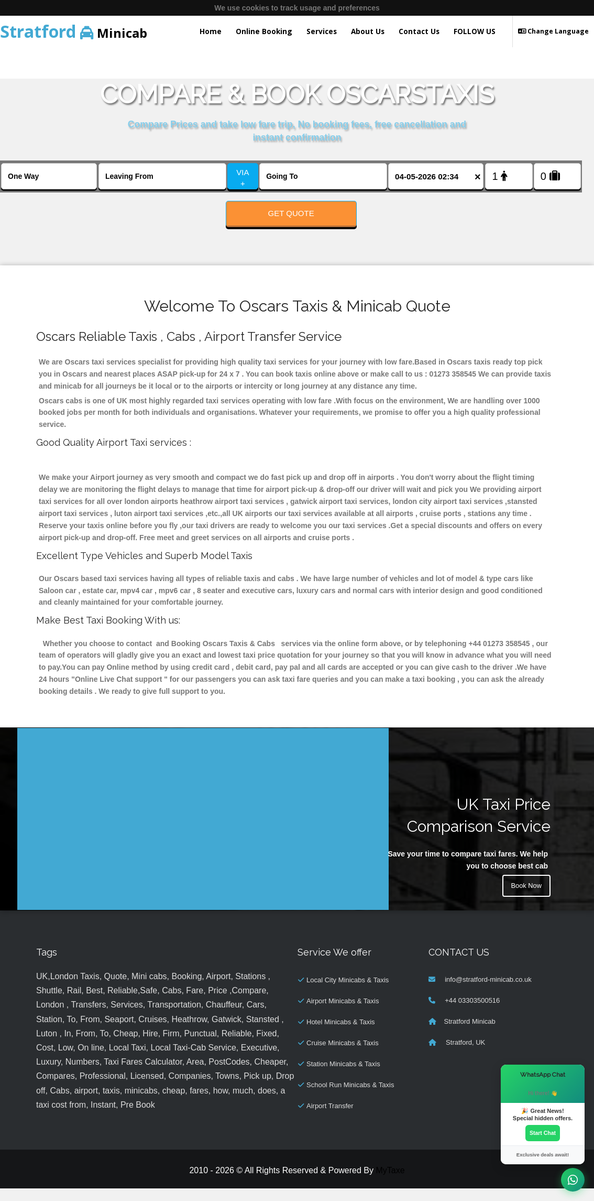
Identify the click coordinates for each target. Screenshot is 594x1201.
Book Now (525, 900)
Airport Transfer (330, 1118)
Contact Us (419, 31)
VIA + (242, 178)
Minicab (73, 31)
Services (321, 31)
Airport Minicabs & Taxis (342, 1013)
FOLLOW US (475, 31)
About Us (367, 31)
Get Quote (291, 213)
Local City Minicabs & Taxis (347, 992)
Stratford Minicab (470, 1034)
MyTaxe (390, 1182)
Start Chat (543, 1132)
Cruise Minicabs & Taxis (342, 1055)
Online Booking (264, 31)
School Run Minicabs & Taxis (350, 1097)
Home (211, 31)
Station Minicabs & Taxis (343, 1076)
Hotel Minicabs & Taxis (340, 1034)
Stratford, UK (465, 1055)
